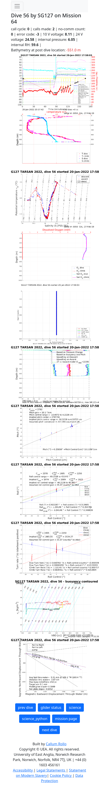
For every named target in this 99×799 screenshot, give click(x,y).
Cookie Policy (61, 775)
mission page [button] (66, 718)
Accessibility (23, 770)
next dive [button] (49, 729)
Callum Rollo (56, 744)
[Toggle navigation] (17, 6)
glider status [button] (51, 707)
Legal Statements (51, 770)
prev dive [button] (25, 707)
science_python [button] (34, 718)
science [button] (75, 707)
